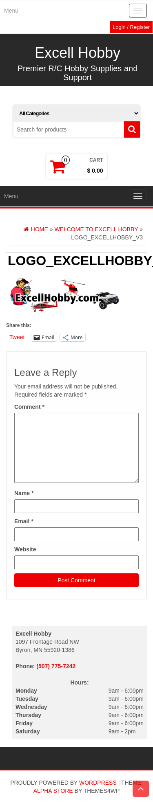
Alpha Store (53, 791)
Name (23, 493)
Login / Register (131, 27)
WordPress (98, 782)
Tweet (16, 337)
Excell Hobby (77, 52)
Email (23, 521)
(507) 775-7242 (55, 666)
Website (25, 549)
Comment (29, 407)
